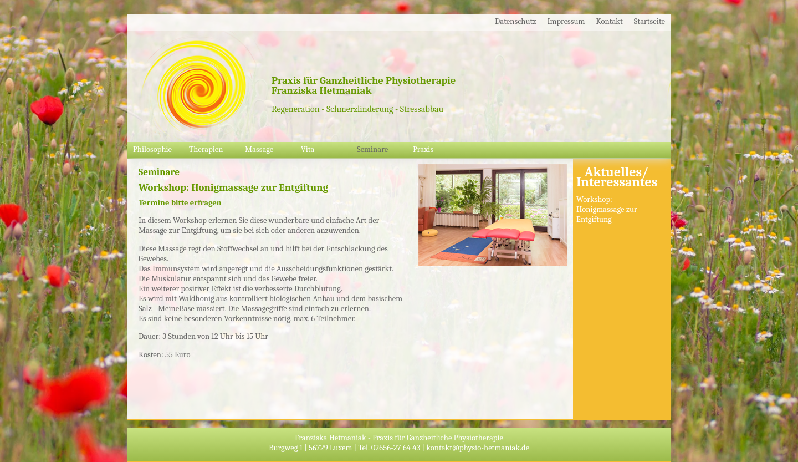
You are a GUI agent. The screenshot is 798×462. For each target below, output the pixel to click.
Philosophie (152, 149)
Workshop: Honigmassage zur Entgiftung (606, 209)
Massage (259, 149)
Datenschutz (515, 21)
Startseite (649, 21)
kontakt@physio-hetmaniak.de (477, 448)
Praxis (423, 149)
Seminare (372, 149)
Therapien (206, 149)
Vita (307, 149)
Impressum (566, 21)
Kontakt (609, 21)
